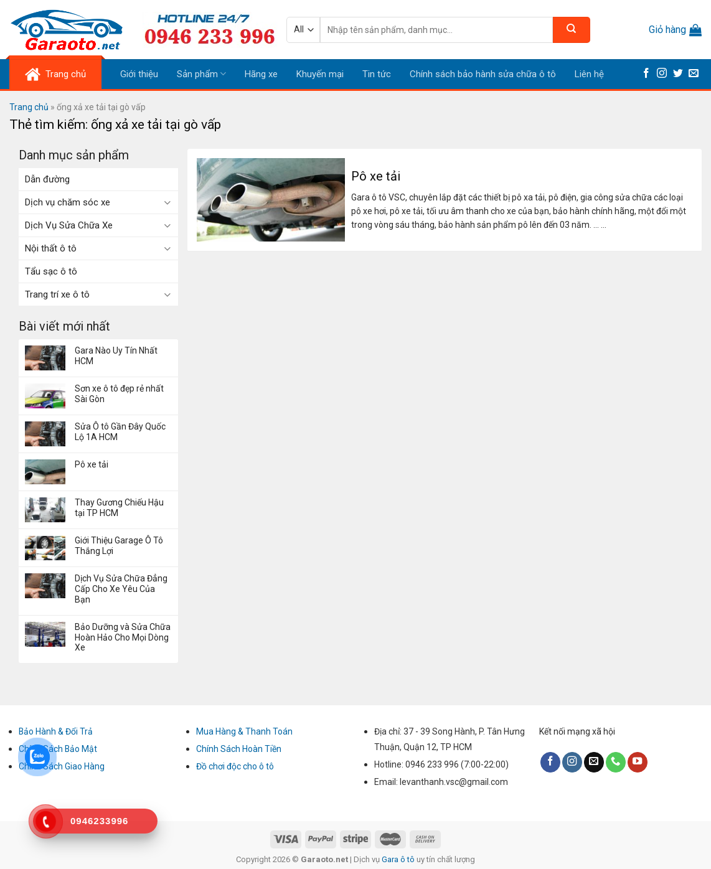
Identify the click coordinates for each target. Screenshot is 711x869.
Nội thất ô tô (51, 248)
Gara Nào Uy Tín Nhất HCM (116, 355)
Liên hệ (589, 74)
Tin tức (376, 74)
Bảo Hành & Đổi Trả (56, 731)
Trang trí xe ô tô (57, 294)
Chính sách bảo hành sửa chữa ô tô (483, 74)
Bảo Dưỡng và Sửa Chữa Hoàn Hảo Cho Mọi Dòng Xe (123, 637)
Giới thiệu (139, 74)
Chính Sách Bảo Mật (58, 749)
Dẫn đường (47, 179)
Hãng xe (261, 74)
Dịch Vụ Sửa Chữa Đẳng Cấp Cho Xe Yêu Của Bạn (121, 588)
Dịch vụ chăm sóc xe (67, 202)
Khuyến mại (320, 74)
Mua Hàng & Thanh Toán (244, 731)
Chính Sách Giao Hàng (62, 766)
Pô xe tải (91, 464)
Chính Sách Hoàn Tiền (238, 749)
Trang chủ (29, 107)
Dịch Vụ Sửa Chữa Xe (69, 225)
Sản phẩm (201, 74)
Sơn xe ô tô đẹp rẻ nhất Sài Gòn (119, 393)
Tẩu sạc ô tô (51, 271)
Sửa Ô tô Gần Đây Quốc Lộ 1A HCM (120, 431)
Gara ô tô (399, 859)
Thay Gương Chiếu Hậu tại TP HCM (119, 507)
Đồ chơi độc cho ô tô (235, 766)
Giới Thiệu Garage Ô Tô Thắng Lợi (119, 545)
